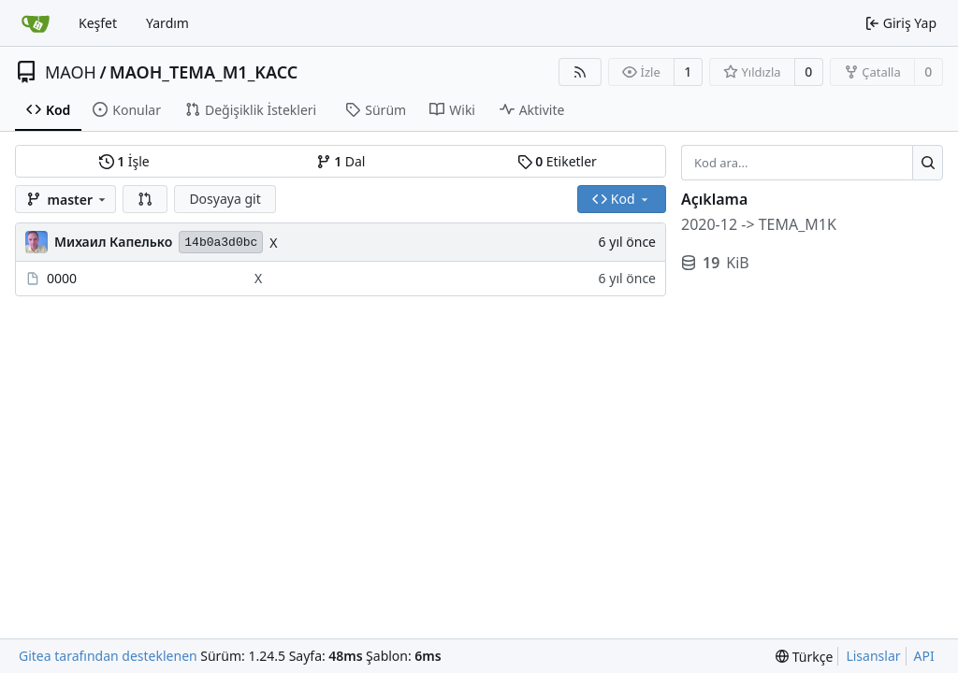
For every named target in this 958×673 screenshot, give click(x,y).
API (924, 656)
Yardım (167, 23)
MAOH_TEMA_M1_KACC (203, 72)
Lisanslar (873, 656)
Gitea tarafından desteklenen (108, 656)
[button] (145, 199)
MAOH (70, 72)
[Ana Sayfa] (35, 23)
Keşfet (98, 23)
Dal (341, 161)
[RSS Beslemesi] (580, 72)
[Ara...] (927, 162)
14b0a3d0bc (220, 243)
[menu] (804, 657)
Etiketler (557, 161)
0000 (62, 278)
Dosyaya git (224, 199)
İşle (124, 161)
